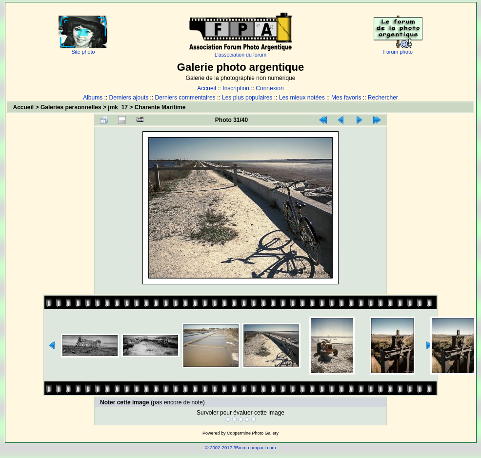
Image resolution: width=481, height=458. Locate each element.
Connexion (269, 88)
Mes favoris (346, 97)
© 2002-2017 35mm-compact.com (240, 447)
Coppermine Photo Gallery (253, 433)
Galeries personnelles (70, 107)
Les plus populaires (247, 97)
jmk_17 (118, 107)
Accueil (206, 88)
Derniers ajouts (129, 97)
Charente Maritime (160, 107)
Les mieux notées (302, 97)
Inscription (235, 88)
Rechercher (383, 97)
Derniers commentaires (185, 97)
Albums (92, 97)
